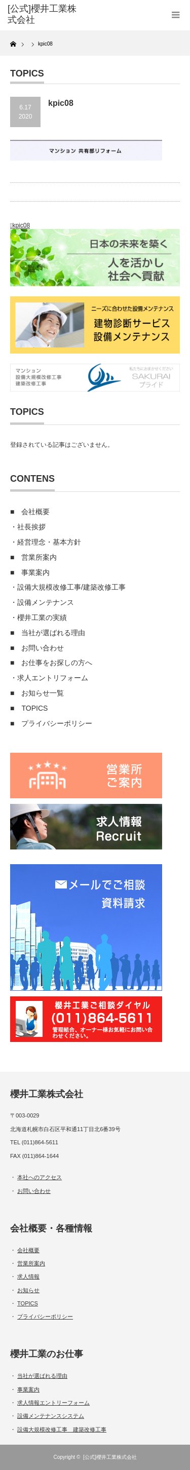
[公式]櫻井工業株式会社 (110, 1457)
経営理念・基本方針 (49, 542)
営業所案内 (39, 557)
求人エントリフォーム (52, 678)
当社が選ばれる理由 (53, 633)
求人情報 (28, 1276)
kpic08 (21, 225)
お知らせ (28, 1290)
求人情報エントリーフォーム (53, 1403)
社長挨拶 (31, 527)
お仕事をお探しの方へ (56, 663)
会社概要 (35, 512)
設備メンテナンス (45, 602)
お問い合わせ (42, 648)
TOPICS (34, 708)
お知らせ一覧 (42, 693)
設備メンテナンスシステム (50, 1416)
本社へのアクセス (39, 1177)
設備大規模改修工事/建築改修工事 (71, 587)
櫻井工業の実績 (42, 617)
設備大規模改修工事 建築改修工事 (61, 1429)
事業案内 (35, 572)
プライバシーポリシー (56, 723)
